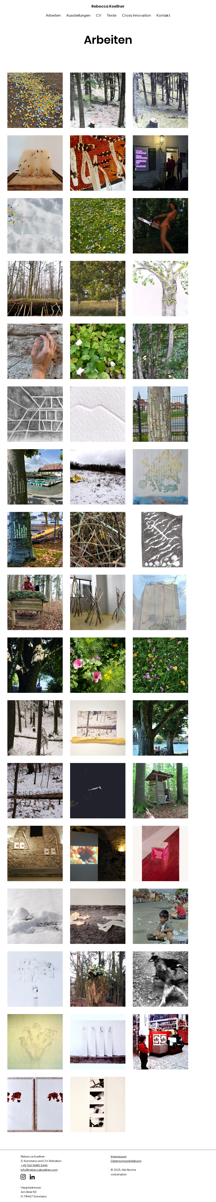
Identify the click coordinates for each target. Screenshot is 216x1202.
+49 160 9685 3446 (34, 1165)
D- (22, 1161)
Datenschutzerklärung (126, 1161)
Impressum (119, 1156)
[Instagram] (23, 1176)
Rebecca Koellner (108, 6)
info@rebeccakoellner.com (39, 1170)
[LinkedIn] (32, 1176)
